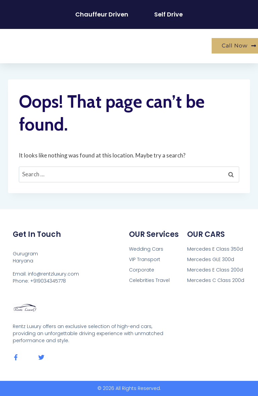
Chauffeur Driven (101, 14)
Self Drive (169, 14)
